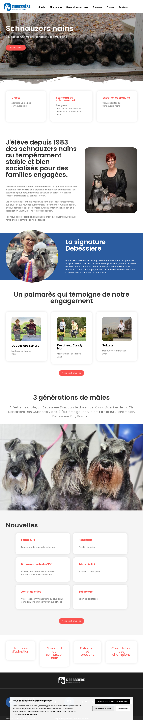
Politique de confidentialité (25, 714)
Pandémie (85, 540)
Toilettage (86, 591)
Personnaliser (103, 709)
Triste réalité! (87, 564)
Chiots (15, 97)
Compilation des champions (121, 651)
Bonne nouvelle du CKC (36, 564)
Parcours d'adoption (20, 650)
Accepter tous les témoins (113, 702)
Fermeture (28, 540)
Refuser (123, 709)
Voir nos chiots (16, 47)
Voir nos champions (71, 373)
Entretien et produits (116, 97)
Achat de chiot (31, 591)
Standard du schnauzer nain (66, 99)
